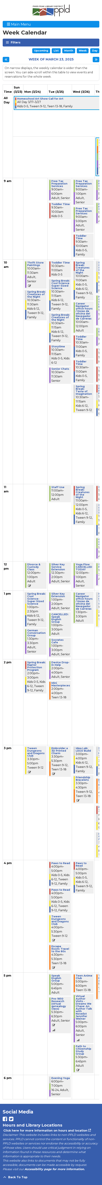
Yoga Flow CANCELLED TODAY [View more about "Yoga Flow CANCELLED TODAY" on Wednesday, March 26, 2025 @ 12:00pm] (84, 567)
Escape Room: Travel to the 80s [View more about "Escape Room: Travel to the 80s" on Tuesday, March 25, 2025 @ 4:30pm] (60, 949)
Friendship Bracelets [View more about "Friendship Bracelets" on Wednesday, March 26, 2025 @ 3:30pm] (83, 778)
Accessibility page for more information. (55, 1169)
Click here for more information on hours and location (45, 1130)
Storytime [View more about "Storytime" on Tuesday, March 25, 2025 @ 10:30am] (58, 346)
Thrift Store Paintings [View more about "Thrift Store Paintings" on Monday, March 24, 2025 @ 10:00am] (35, 263)
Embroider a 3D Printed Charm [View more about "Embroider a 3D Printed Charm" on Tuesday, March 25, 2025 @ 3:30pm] (59, 750)
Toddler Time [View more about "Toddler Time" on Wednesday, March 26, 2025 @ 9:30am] (81, 237)
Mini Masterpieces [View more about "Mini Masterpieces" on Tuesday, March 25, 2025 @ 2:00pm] (60, 684)
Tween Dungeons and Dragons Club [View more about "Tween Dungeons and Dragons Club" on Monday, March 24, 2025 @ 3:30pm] (36, 752)
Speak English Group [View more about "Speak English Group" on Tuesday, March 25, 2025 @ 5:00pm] (56, 978)
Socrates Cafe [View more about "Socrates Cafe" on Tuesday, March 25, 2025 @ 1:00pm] (57, 641)
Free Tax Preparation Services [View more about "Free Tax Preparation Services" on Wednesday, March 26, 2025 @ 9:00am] (84, 183)
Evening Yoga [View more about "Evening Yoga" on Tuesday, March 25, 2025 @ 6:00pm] (60, 1078)
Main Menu (19, 24)
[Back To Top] (51, 1177)
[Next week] (96, 59)
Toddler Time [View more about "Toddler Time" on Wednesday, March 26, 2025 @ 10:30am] (81, 337)
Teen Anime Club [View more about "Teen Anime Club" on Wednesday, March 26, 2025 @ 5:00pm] (84, 976)
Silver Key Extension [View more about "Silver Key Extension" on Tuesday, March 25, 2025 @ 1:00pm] (58, 595)
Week (83, 50)
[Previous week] (6, 59)
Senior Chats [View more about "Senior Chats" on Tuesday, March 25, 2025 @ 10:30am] (60, 369)
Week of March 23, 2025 (51, 59)
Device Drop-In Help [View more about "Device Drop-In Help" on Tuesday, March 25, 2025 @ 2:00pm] (60, 663)
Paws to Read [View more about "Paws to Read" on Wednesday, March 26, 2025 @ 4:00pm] (81, 864)
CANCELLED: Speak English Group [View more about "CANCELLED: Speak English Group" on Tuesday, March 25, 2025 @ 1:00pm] (60, 618)
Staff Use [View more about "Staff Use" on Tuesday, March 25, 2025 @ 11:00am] (57, 487)
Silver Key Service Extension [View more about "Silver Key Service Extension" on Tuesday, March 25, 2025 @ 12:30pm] (58, 567)
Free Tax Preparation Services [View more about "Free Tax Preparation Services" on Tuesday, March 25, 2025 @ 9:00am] (59, 183)
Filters (15, 42)
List (56, 50)
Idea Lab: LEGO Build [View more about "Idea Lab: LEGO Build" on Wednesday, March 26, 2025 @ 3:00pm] (83, 749)
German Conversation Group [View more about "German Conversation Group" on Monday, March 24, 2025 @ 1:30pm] (36, 633)
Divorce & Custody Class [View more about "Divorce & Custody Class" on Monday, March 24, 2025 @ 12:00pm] (33, 567)
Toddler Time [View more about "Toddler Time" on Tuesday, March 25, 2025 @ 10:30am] (60, 262)
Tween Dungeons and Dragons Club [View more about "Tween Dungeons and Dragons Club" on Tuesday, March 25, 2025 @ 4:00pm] (60, 920)
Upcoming (41, 50)
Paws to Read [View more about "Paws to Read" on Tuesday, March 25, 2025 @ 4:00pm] (60, 863)
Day (94, 50)
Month (68, 50)
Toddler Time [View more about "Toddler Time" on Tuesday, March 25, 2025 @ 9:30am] (60, 204)
